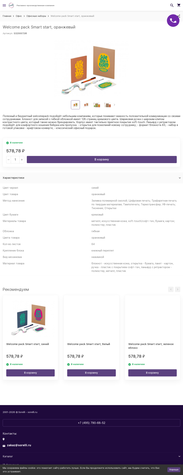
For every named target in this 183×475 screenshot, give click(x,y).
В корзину (102, 159)
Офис (19, 16)
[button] (114, 104)
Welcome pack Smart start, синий (27, 344)
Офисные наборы (36, 16)
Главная (7, 16)
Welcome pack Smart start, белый (88, 344)
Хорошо (174, 469)
